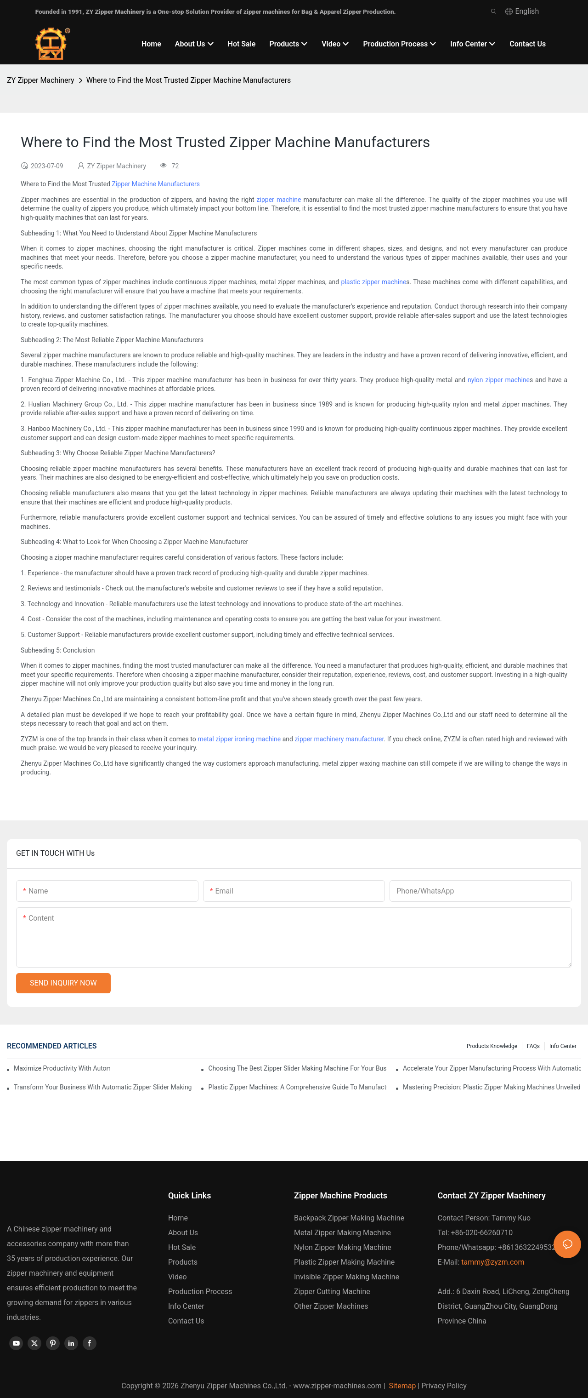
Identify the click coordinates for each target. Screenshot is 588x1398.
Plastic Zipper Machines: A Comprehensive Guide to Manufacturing (297, 1087)
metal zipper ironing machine (239, 739)
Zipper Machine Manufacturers (156, 184)
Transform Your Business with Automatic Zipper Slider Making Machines (103, 1087)
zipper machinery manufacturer (339, 739)
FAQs (533, 1046)
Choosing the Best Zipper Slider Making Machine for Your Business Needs (297, 1068)
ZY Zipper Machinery (40, 80)
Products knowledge (492, 1046)
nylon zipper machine (499, 380)
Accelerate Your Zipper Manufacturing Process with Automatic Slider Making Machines (492, 1068)
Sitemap (401, 1385)
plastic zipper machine (374, 282)
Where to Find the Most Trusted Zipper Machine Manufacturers (188, 80)
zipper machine (279, 199)
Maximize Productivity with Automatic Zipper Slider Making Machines (62, 1068)
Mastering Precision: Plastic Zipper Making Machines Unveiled (492, 1087)
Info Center (563, 1046)
